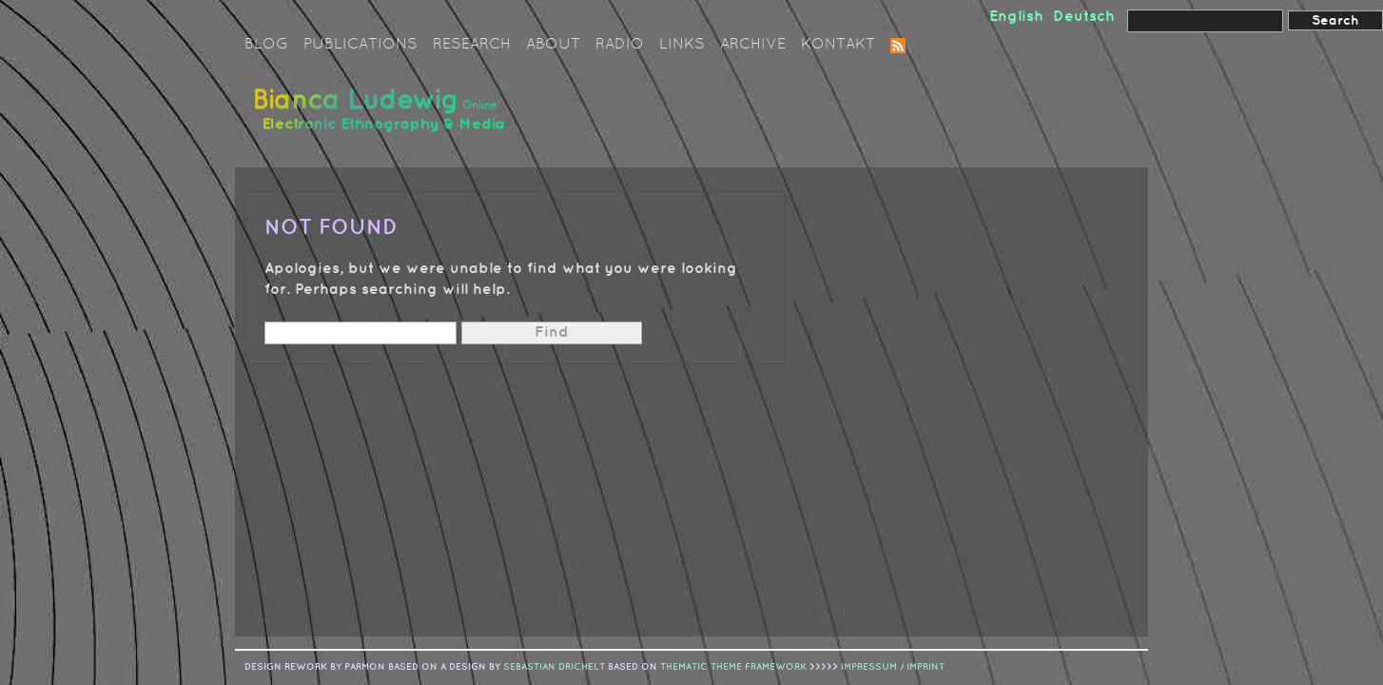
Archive (753, 44)
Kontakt (838, 44)
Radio (619, 44)
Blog (266, 44)
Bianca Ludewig (382, 117)
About (553, 44)
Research (472, 44)
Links (682, 44)
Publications (360, 44)
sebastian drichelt (554, 667)
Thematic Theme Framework (733, 667)
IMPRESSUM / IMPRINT (893, 667)
